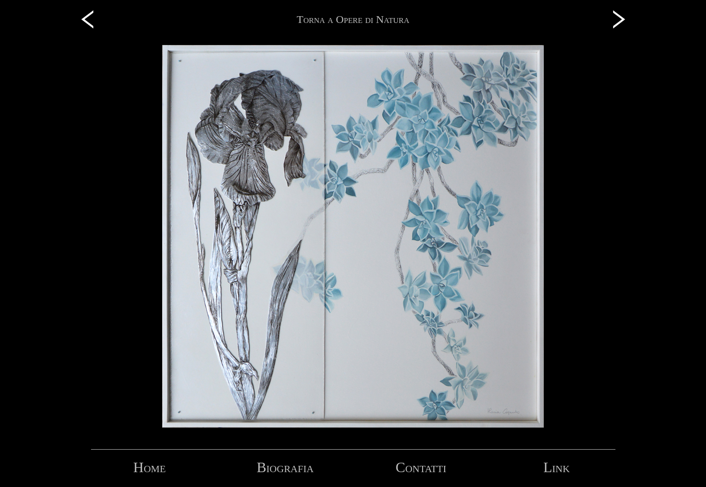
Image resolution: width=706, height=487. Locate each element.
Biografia (285, 467)
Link (556, 467)
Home (149, 467)
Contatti (421, 467)
